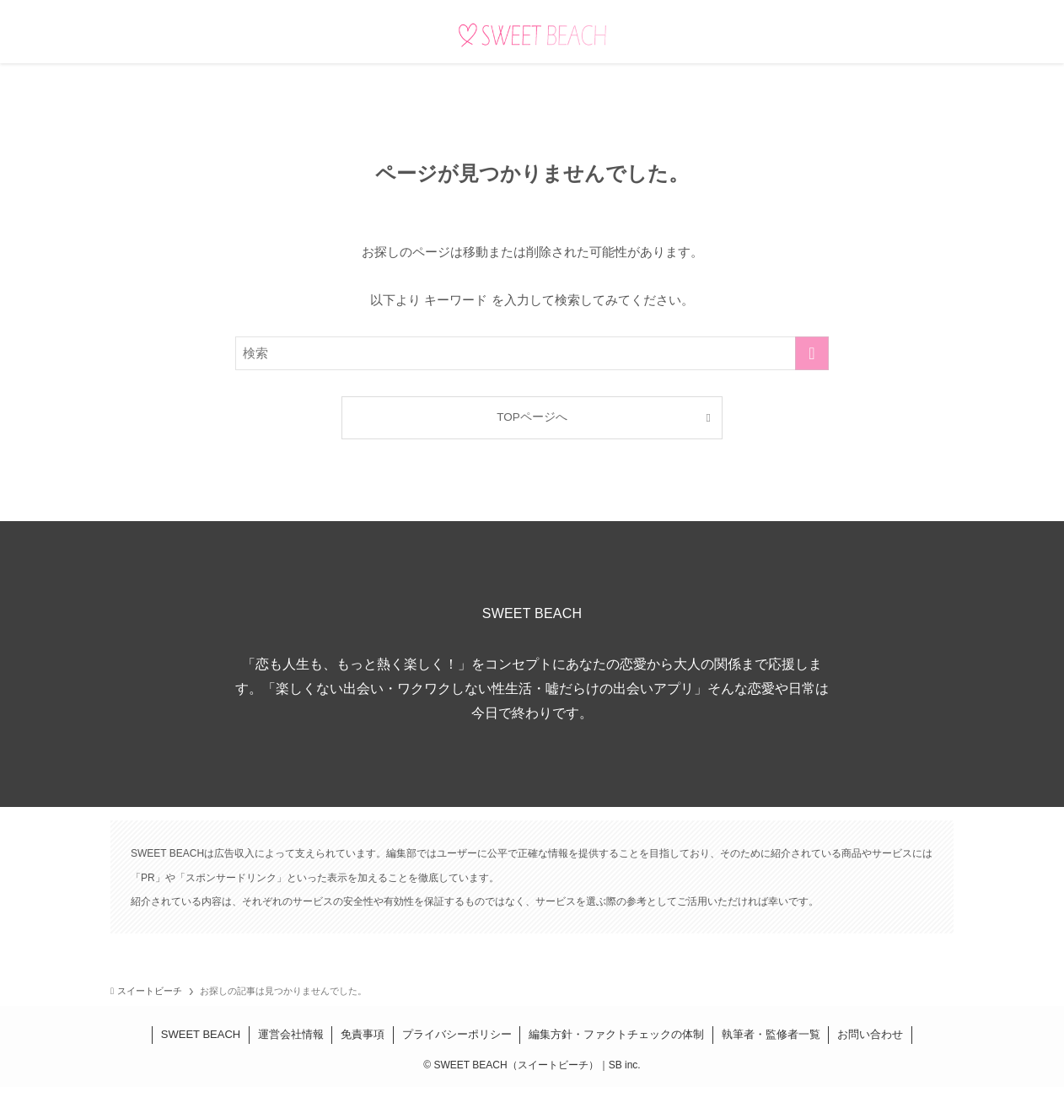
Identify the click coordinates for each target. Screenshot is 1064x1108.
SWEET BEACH (200, 1034)
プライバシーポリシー (457, 1034)
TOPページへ (532, 417)
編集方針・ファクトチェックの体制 (616, 1034)
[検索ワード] (532, 353)
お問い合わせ (870, 1034)
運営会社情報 (291, 1034)
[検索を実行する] (812, 353)
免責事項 (362, 1034)
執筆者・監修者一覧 (771, 1034)
